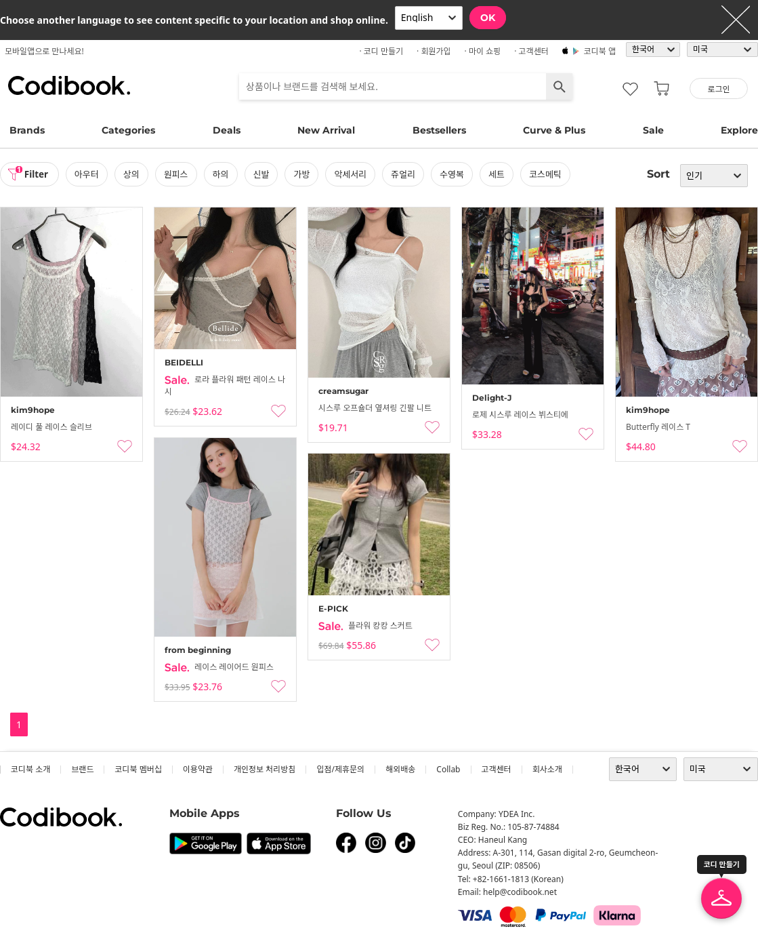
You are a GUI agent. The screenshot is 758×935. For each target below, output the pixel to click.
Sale (653, 130)
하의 (223, 174)
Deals (226, 130)
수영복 (454, 174)
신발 (263, 174)
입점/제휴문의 (340, 769)
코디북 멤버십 (137, 769)
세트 (499, 174)
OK (487, 18)
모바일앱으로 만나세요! (44, 51)
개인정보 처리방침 (264, 769)
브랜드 (82, 769)
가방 (304, 174)
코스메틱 (548, 174)
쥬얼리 (406, 174)
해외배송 (400, 769)
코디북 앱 (600, 51)
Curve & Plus (554, 130)
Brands (27, 130)
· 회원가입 (434, 51)
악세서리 (353, 174)
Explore (739, 130)
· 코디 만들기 (381, 51)
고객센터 (496, 769)
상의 (134, 174)
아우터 (89, 174)
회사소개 (547, 769)
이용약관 (198, 769)
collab (448, 769)
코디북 (69, 85)
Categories (128, 130)
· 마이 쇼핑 (483, 51)
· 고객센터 (531, 51)
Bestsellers (439, 130)
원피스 (179, 174)
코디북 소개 (30, 769)
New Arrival (326, 130)
